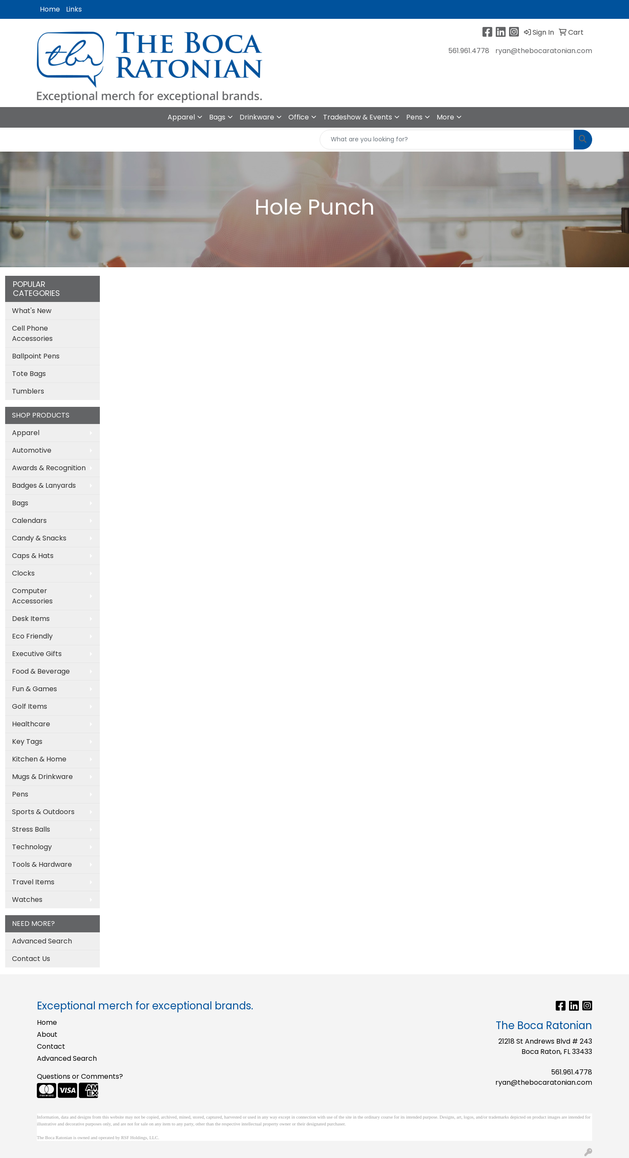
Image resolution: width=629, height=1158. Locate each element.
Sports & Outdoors (43, 812)
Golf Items (29, 706)
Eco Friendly (32, 636)
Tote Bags (29, 374)
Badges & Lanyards (44, 485)
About (47, 1034)
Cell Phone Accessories (32, 333)
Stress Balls (31, 829)
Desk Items (31, 619)
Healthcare (31, 724)
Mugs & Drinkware (42, 777)
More (445, 117)
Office (298, 117)
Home (50, 9)
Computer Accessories (32, 596)
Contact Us (31, 959)
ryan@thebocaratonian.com (543, 51)
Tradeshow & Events (357, 117)
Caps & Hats (33, 556)
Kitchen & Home (39, 759)
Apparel (181, 117)
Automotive (31, 450)
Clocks (23, 573)
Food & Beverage (41, 671)
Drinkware (257, 117)
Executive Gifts (37, 654)
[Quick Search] (447, 139)
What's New (31, 311)
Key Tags (27, 741)
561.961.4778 (468, 51)
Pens (414, 117)
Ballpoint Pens (36, 356)
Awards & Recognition (49, 468)
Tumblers (28, 391)
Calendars (29, 520)
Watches (27, 899)
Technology (32, 847)
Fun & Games (34, 689)
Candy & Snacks (39, 538)
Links (74, 9)
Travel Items (33, 882)
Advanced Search (42, 941)
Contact (51, 1046)
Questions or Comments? (80, 1076)
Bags (217, 117)
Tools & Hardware (42, 864)
